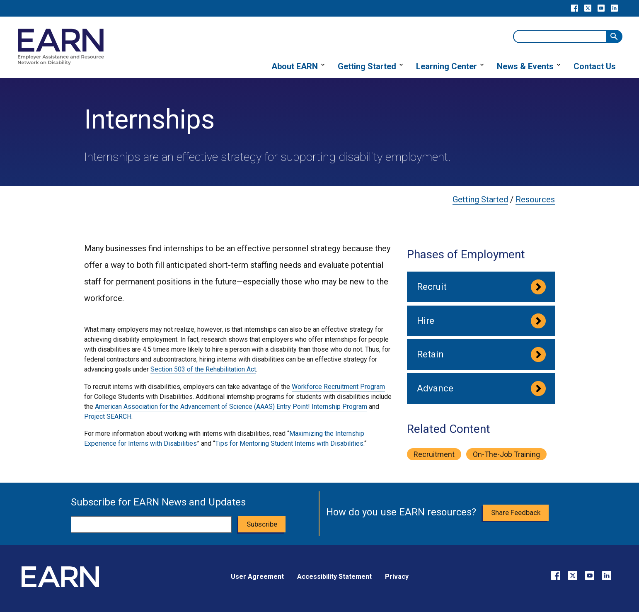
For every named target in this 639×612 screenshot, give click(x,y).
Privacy (397, 576)
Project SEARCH (107, 416)
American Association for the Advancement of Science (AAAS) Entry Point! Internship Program (231, 406)
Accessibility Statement (334, 576)
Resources (535, 199)
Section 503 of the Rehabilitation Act (203, 369)
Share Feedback (515, 512)
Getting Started (480, 199)
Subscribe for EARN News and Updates (158, 502)
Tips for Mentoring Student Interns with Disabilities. (289, 443)
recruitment (434, 454)
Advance (435, 388)
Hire (425, 320)
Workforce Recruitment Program (338, 387)
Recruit (432, 286)
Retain (430, 354)
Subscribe (262, 524)
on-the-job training (506, 454)
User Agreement (257, 576)
